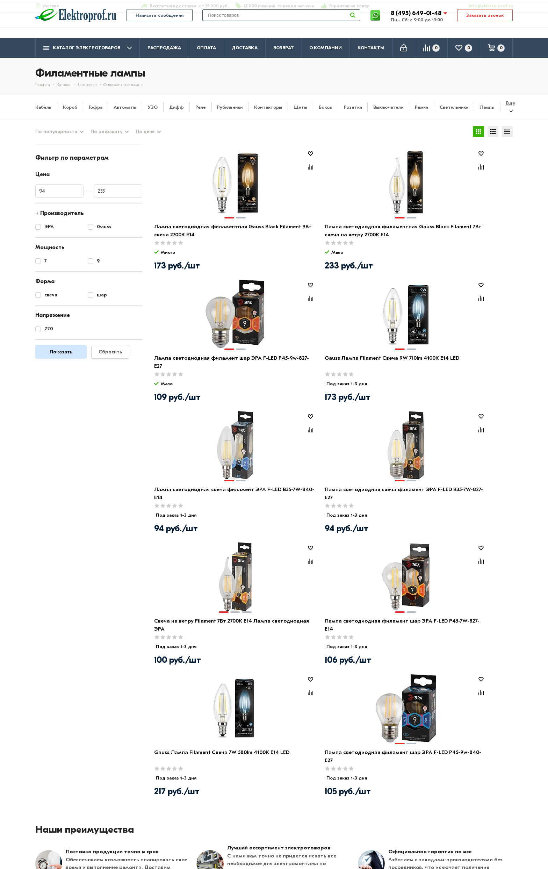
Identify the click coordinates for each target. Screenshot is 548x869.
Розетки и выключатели (258, 801)
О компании (325, 47)
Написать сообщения (159, 25)
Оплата (206, 47)
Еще (510, 103)
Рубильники (230, 107)
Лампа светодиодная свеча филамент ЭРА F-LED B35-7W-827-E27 (282, 368)
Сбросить (110, 354)
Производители (56, 801)
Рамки (421, 107)
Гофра (95, 107)
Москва (443, 828)
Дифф (176, 107)
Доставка (245, 47)
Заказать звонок (485, 25)
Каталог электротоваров (87, 48)
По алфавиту (106, 132)
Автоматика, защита (254, 822)
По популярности (56, 132)
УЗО (153, 107)
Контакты (371, 47)
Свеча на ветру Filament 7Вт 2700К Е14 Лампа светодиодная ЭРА (372, 368)
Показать (61, 354)
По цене (145, 132)
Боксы (325, 107)
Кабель (43, 107)
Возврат (283, 47)
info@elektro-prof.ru (487, 6)
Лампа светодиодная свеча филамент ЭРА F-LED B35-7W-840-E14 (192, 368)
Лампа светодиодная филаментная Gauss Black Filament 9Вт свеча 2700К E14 (192, 236)
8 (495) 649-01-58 (456, 800)
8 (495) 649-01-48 (417, 22)
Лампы (487, 107)
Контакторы (268, 107)
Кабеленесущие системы (260, 832)
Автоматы (125, 107)
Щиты (300, 107)
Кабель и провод (249, 791)
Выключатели (388, 107)
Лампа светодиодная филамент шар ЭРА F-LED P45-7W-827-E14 (465, 368)
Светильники (454, 107)
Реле (200, 107)
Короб (70, 107)
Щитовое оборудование (259, 812)
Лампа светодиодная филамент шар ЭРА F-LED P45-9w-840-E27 (284, 499)
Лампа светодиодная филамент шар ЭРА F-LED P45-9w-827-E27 (375, 236)
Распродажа (164, 47)
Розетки (353, 107)
